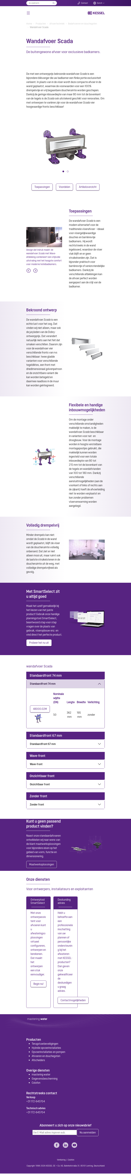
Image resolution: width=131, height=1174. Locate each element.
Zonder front (37, 804)
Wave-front (36, 764)
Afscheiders (38, 1060)
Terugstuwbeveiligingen (45, 1044)
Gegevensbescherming (44, 1079)
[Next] (35, 270)
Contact (84, 3)
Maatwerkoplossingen (41, 864)
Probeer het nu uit (39, 642)
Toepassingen (42, 187)
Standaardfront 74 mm (43, 683)
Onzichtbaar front (40, 784)
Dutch (99, 3)
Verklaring (61, 1160)
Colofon (36, 1083)
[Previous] (28, 270)
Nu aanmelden (88, 1132)
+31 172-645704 (35, 1101)
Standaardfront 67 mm (43, 744)
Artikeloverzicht (88, 187)
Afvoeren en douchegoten (46, 1056)
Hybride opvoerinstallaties (46, 1048)
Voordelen (64, 187)
